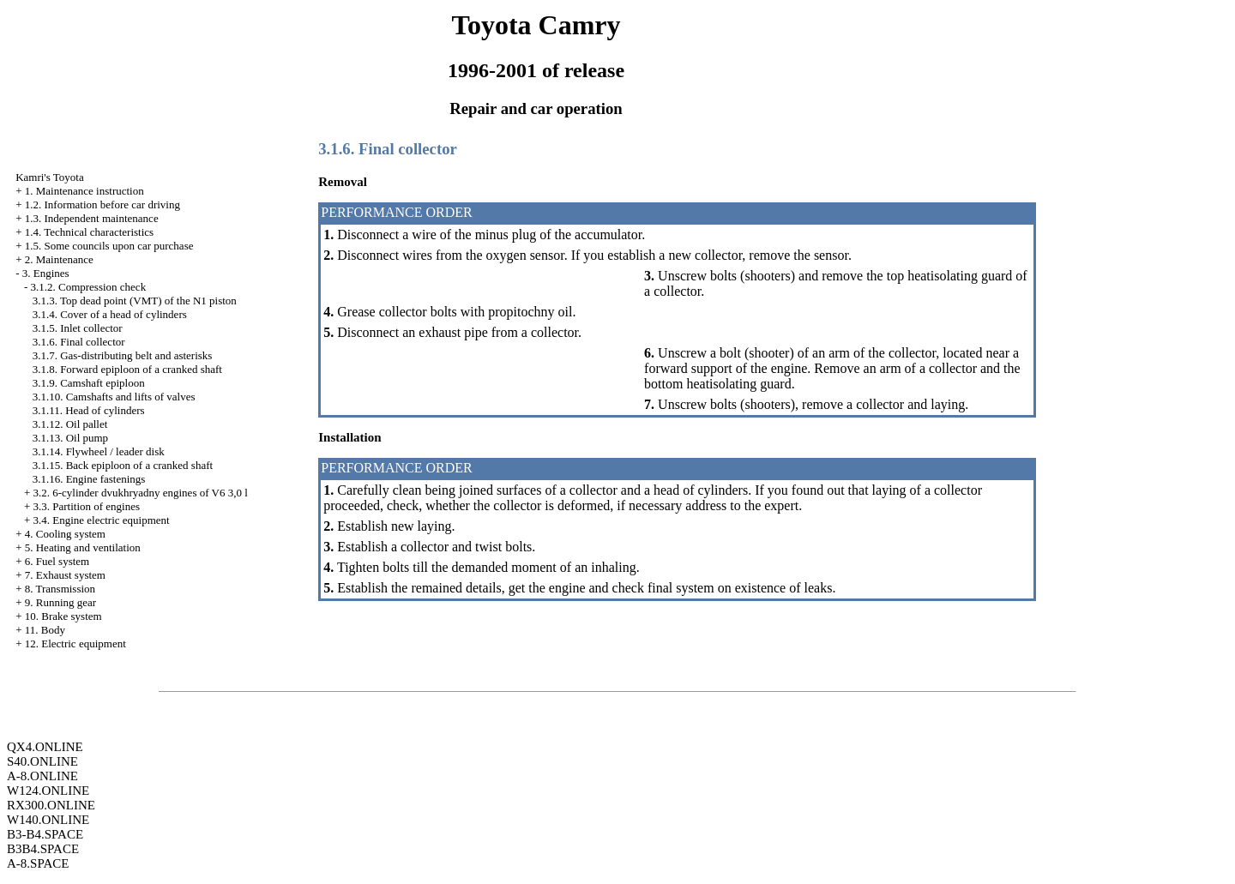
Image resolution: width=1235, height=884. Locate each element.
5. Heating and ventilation (83, 547)
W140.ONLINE (48, 820)
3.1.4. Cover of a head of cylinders (110, 314)
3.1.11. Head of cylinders (89, 410)
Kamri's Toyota (49, 177)
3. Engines (45, 273)
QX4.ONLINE (45, 747)
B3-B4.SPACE (45, 834)
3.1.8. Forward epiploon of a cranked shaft (127, 369)
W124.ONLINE (48, 790)
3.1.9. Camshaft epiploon (89, 382)
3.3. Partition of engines (86, 506)
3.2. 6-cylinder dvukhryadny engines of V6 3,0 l (140, 492)
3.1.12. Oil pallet (70, 424)
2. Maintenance (59, 259)
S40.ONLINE (42, 761)
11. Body (45, 629)
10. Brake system (63, 616)
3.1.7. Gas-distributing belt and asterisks (123, 355)
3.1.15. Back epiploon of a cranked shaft (123, 465)
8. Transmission (60, 588)
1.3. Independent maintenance (92, 218)
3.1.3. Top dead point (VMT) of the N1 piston (135, 300)
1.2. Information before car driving (102, 204)
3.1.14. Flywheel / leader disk (99, 451)
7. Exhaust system (65, 574)
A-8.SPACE (38, 863)
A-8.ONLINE (42, 776)
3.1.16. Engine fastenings (89, 478)
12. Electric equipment (75, 643)
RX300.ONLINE (51, 805)
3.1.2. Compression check (88, 286)
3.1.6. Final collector (79, 341)
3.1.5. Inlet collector (78, 328)
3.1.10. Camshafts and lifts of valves (114, 396)
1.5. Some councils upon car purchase (109, 245)
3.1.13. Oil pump (70, 437)
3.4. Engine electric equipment (101, 520)
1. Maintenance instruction (84, 190)
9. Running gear (60, 602)
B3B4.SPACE (43, 849)
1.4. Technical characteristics (89, 232)
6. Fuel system (57, 561)
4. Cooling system (65, 533)
